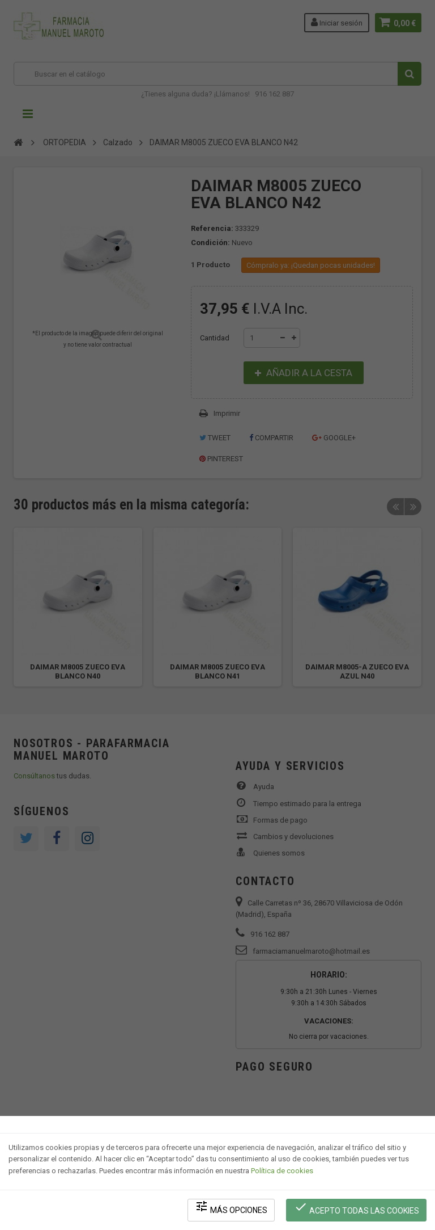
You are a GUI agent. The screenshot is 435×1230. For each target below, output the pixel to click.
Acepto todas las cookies (356, 1207)
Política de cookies (282, 1170)
